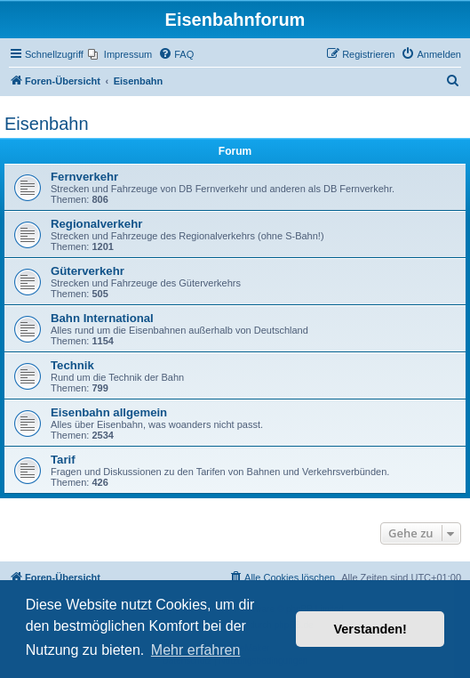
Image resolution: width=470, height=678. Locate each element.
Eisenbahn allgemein (109, 412)
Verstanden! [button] (370, 629)
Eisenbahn (46, 123)
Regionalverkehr (96, 223)
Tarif (63, 459)
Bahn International (102, 318)
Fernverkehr (84, 176)
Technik (72, 365)
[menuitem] (120, 54)
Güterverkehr (87, 271)
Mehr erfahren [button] (196, 650)
